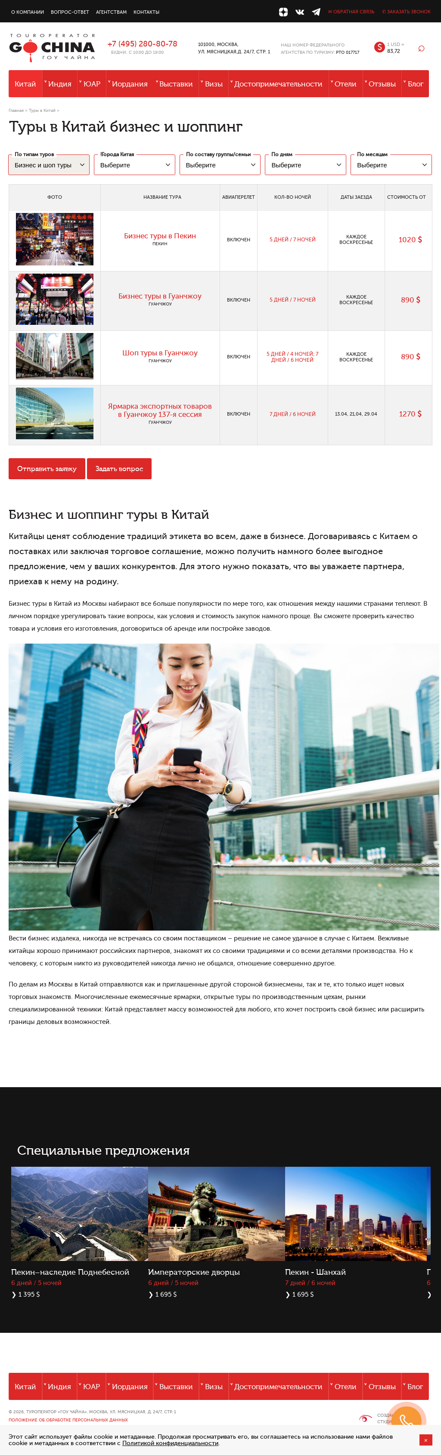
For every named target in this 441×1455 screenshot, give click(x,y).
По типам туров (34, 154)
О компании (27, 12)
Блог (415, 84)
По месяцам (372, 154)
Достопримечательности (278, 84)
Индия (59, 84)
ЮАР (92, 84)
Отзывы (382, 84)
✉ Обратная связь (351, 12)
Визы (214, 84)
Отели (346, 84)
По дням (281, 154)
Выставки (176, 84)
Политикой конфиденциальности (170, 1443)
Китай (25, 84)
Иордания (130, 84)
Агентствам (111, 12)
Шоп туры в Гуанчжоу (160, 353)
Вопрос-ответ (70, 12)
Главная (16, 110)
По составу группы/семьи (218, 154)
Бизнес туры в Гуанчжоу (160, 296)
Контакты (146, 12)
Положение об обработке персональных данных (68, 1420)
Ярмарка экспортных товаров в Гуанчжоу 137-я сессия (160, 410)
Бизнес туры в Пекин (160, 236)
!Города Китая (117, 154)
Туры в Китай (42, 110)
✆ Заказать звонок (406, 12)
